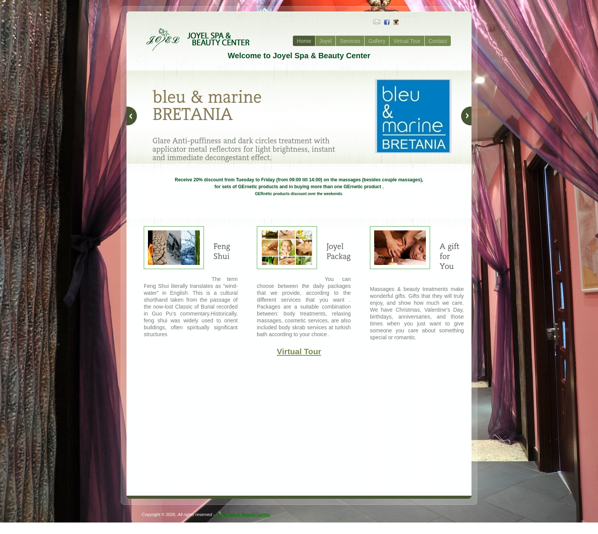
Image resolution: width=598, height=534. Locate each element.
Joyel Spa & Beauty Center (243, 514)
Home (304, 41)
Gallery (376, 41)
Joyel (325, 41)
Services (350, 41)
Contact (438, 41)
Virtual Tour (406, 41)
